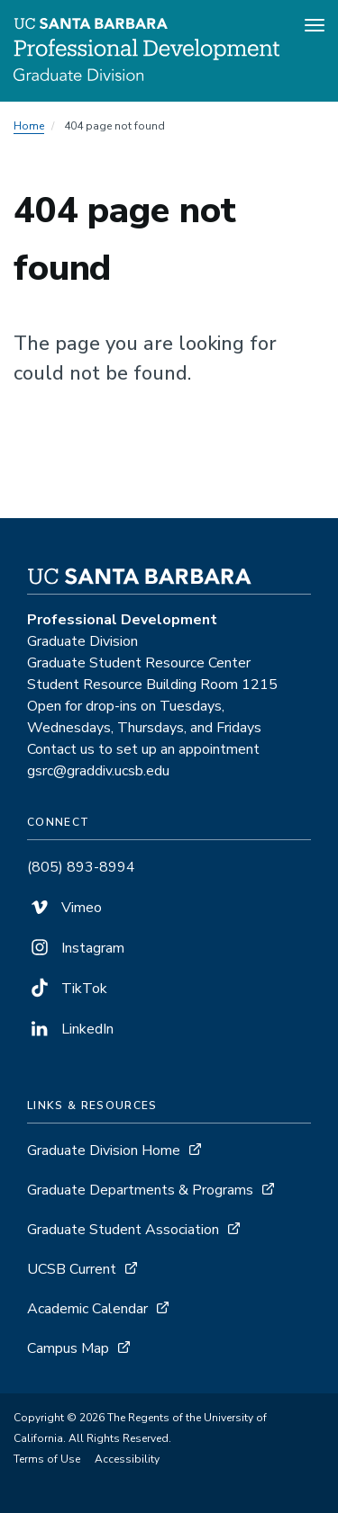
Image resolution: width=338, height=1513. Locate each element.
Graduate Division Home (103, 1150)
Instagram (75, 948)
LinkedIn (70, 1029)
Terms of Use (47, 1459)
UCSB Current (71, 1269)
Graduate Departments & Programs (140, 1190)
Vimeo (64, 908)
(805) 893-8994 (81, 867)
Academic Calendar (87, 1309)
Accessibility (127, 1459)
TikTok (67, 988)
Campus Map (68, 1348)
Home (29, 126)
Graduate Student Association (123, 1230)
